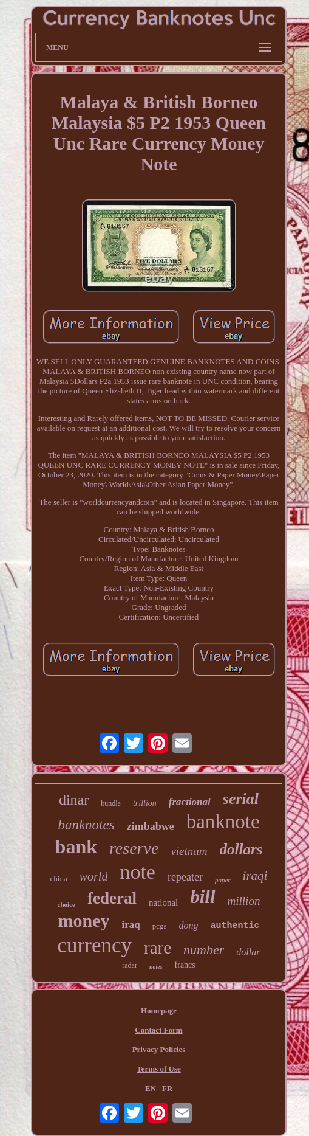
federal (112, 898)
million (244, 901)
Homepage (159, 1010)
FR (167, 1088)
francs (185, 964)
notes (156, 966)
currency (95, 945)
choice (66, 904)
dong (189, 925)
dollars (241, 849)
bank (76, 846)
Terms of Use (158, 1068)
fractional (190, 802)
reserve (133, 848)
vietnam (189, 851)
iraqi (255, 875)
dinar (74, 800)
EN (150, 1088)
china (58, 878)
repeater (185, 877)
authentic (235, 926)
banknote (223, 822)
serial (241, 799)
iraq (130, 924)
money (83, 920)
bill (202, 896)
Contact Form (158, 1029)
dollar (248, 952)
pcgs (159, 925)
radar (129, 965)
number (203, 949)
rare (157, 947)
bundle (111, 803)
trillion (145, 803)
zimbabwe (150, 826)
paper (223, 880)
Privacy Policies (159, 1049)
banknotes (86, 825)
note (137, 872)
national (163, 902)
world (94, 876)
